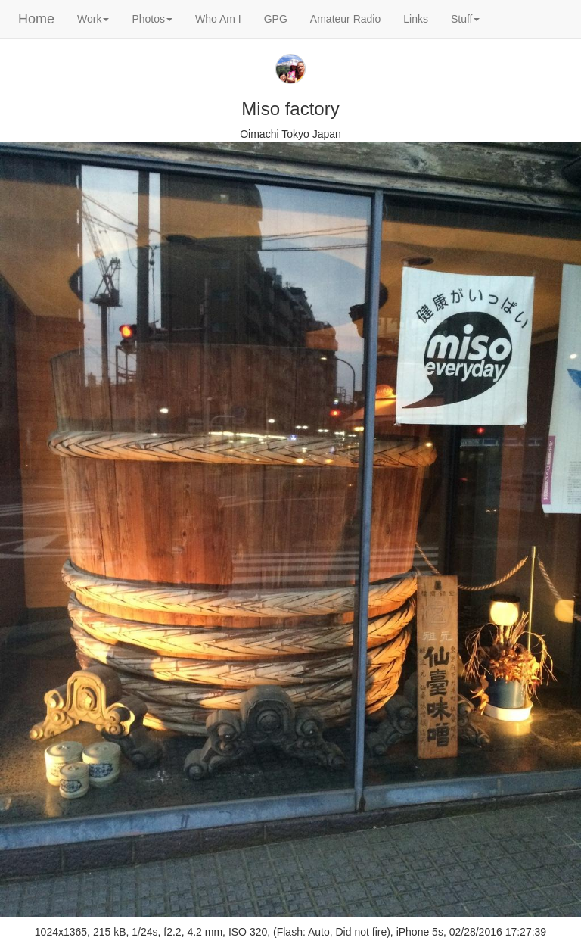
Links (415, 19)
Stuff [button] (465, 19)
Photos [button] (152, 19)
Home (36, 18)
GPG (275, 19)
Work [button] (93, 19)
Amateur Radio (345, 19)
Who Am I (218, 19)
